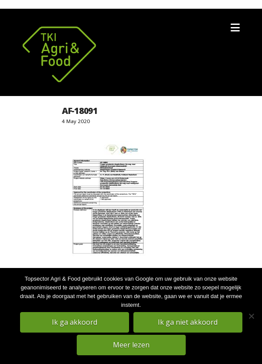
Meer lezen (131, 345)
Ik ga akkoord (74, 322)
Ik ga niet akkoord (188, 322)
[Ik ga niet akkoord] (251, 316)
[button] (235, 27)
